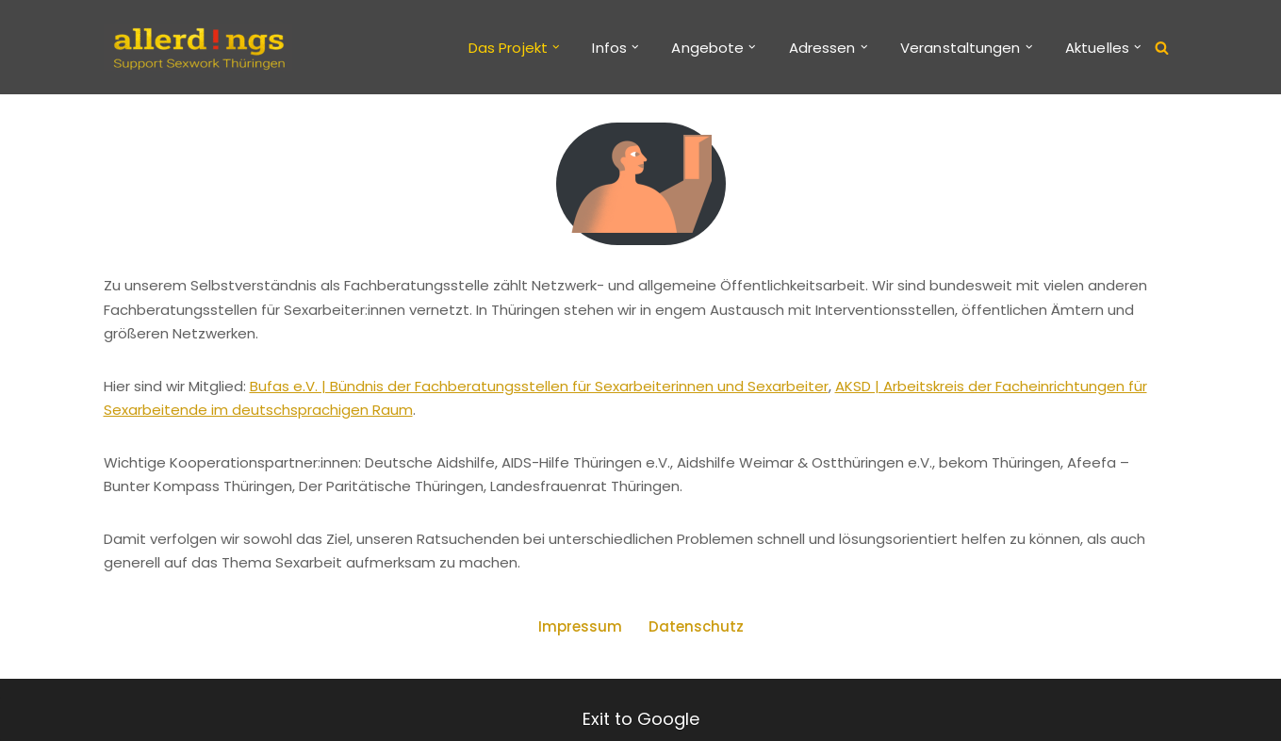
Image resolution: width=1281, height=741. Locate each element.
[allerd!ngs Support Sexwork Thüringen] (198, 47)
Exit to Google (641, 719)
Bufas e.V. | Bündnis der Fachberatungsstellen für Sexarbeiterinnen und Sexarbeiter (539, 386)
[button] (556, 47)
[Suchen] (1162, 48)
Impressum (580, 626)
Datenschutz (696, 626)
